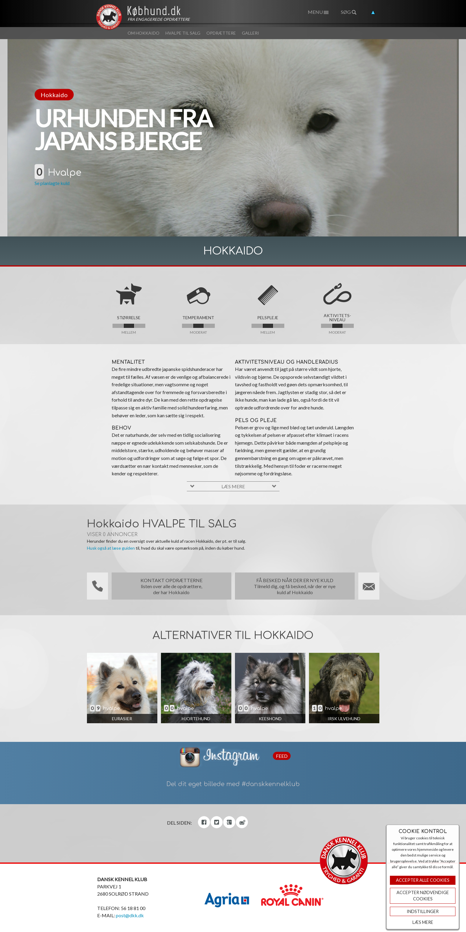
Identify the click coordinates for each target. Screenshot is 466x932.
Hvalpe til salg (182, 32)
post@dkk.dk (130, 915)
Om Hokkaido (143, 32)
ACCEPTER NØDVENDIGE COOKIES (423, 896)
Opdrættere (221, 32)
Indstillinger (423, 911)
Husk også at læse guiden (111, 548)
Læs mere (422, 922)
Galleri (250, 32)
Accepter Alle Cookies (422, 880)
